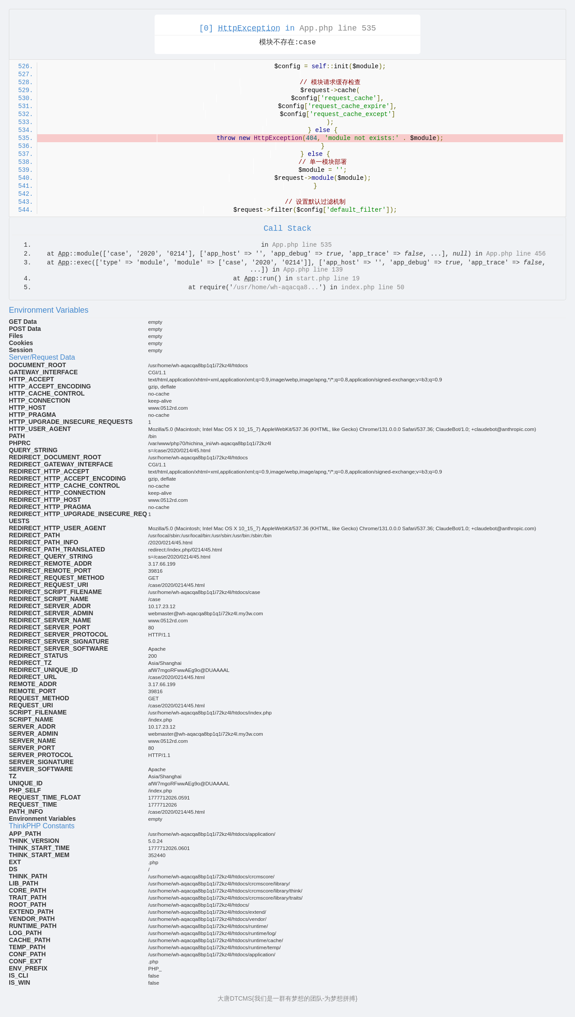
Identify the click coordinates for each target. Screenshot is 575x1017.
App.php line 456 (516, 253)
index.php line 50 (372, 287)
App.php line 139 (313, 269)
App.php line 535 (337, 28)
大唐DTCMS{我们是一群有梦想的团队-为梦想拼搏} (287, 998)
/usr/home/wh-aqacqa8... (276, 287)
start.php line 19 (328, 278)
